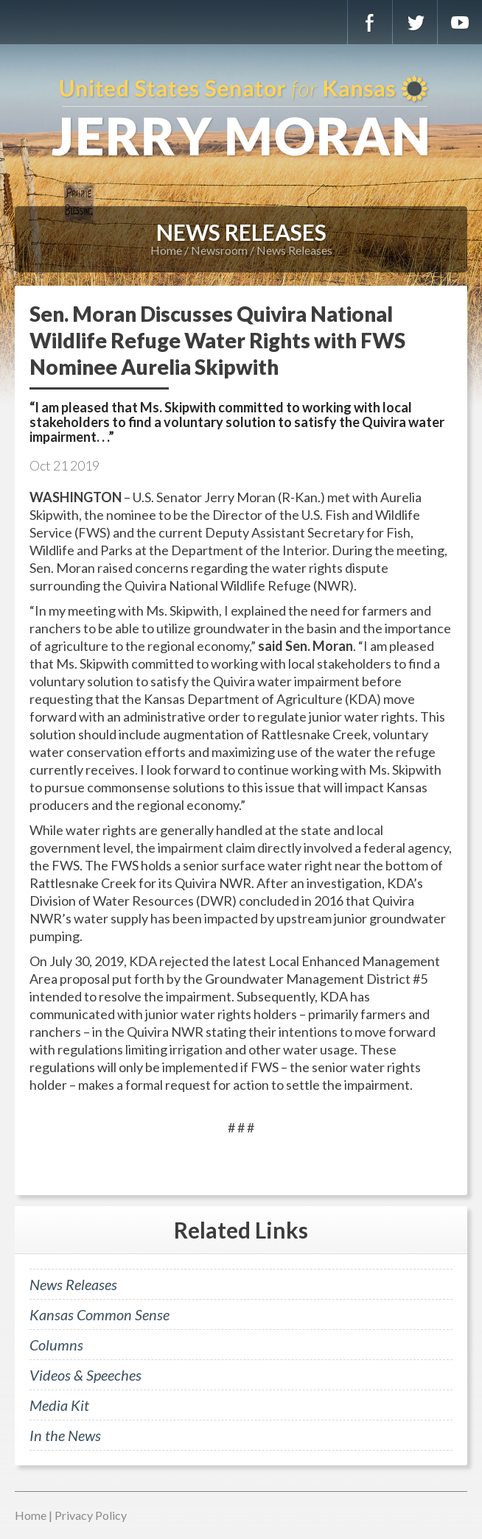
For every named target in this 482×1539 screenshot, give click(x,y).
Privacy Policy (91, 1515)
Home (166, 250)
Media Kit (59, 1405)
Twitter (415, 22)
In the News (65, 1435)
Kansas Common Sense (99, 1314)
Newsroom (219, 250)
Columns (56, 1344)
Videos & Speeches (85, 1375)
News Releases (294, 250)
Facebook (370, 22)
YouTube (460, 22)
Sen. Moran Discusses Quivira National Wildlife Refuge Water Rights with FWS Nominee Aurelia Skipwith (217, 340)
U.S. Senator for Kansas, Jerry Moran (241, 117)
